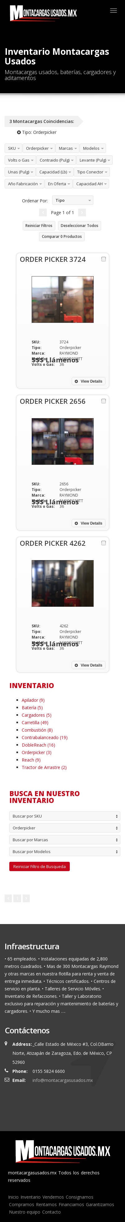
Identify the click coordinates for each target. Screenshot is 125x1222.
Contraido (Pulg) (54, 160)
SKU (12, 148)
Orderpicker (37, 148)
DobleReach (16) (38, 745)
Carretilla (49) (35, 722)
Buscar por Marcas (30, 839)
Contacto (51, 1212)
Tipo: (36, 132)
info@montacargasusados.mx (63, 1080)
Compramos (21, 1204)
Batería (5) (32, 707)
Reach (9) (31, 760)
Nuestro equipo (24, 1212)
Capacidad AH (89, 183)
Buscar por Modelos (32, 851)
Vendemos (53, 1197)
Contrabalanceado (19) (45, 737)
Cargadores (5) (36, 715)
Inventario (30, 1197)
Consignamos (79, 1197)
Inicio (13, 1197)
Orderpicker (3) (36, 752)
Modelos (91, 148)
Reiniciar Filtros (38, 225)
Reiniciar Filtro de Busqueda (39, 866)
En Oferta (57, 183)
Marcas (66, 148)
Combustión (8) (37, 730)
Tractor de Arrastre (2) (44, 767)
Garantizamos (100, 1204)
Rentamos (46, 1204)
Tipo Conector (90, 172)
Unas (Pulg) (18, 172)
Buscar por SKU (27, 816)
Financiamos (71, 1204)
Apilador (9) (33, 700)
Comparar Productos (62, 236)
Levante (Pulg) (93, 160)
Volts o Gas (18, 160)
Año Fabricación (23, 183)
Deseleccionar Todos (79, 225)
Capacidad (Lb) (53, 172)
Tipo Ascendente (64, 201)
